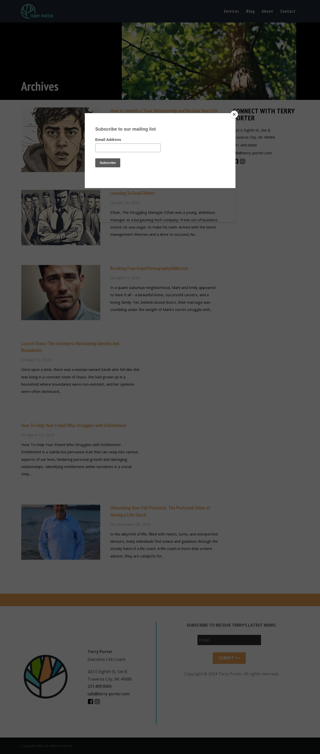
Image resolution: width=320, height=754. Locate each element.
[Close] (234, 114)
